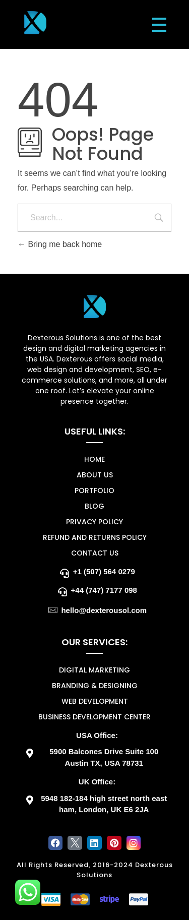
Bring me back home (60, 244)
